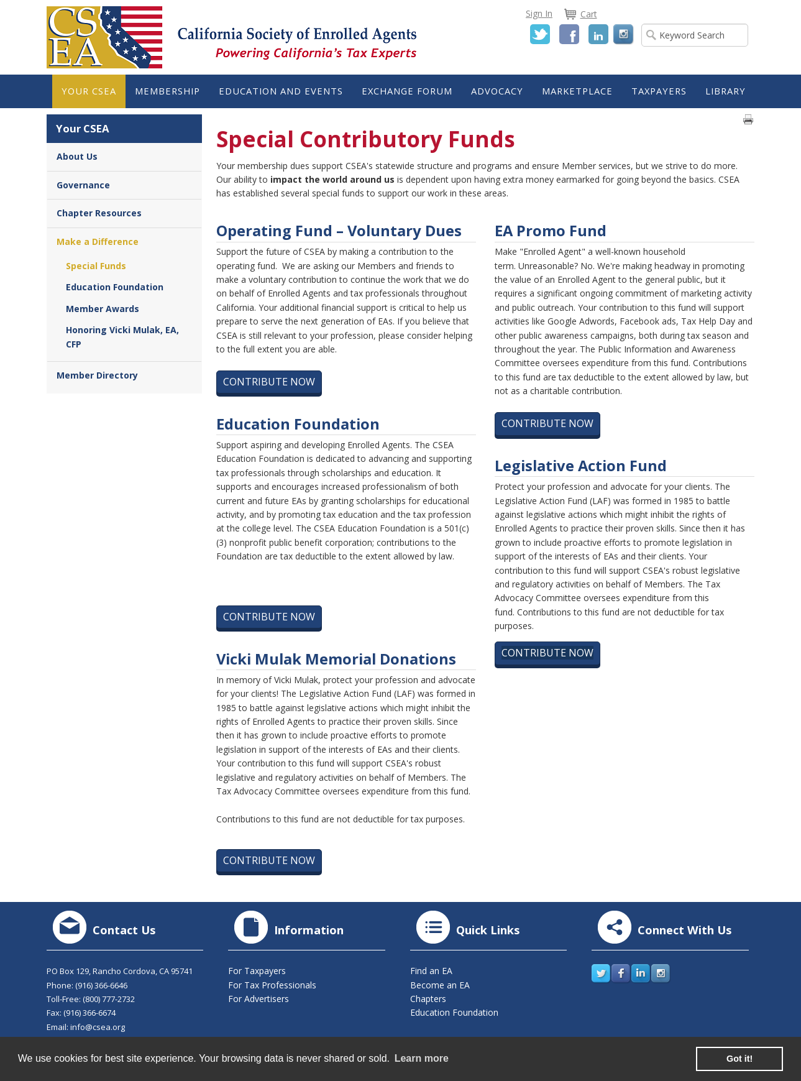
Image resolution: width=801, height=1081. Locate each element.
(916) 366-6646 (101, 985)
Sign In (539, 13)
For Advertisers (258, 999)
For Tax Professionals (272, 985)
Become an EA (440, 985)
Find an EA (431, 971)
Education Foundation (454, 1012)
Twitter (540, 34)
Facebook (569, 34)
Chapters (428, 999)
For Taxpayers (257, 971)
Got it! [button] (739, 1059)
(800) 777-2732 (109, 999)
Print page (748, 119)
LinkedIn (598, 34)
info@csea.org (97, 1027)
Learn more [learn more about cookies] (422, 1058)
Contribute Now (269, 382)
